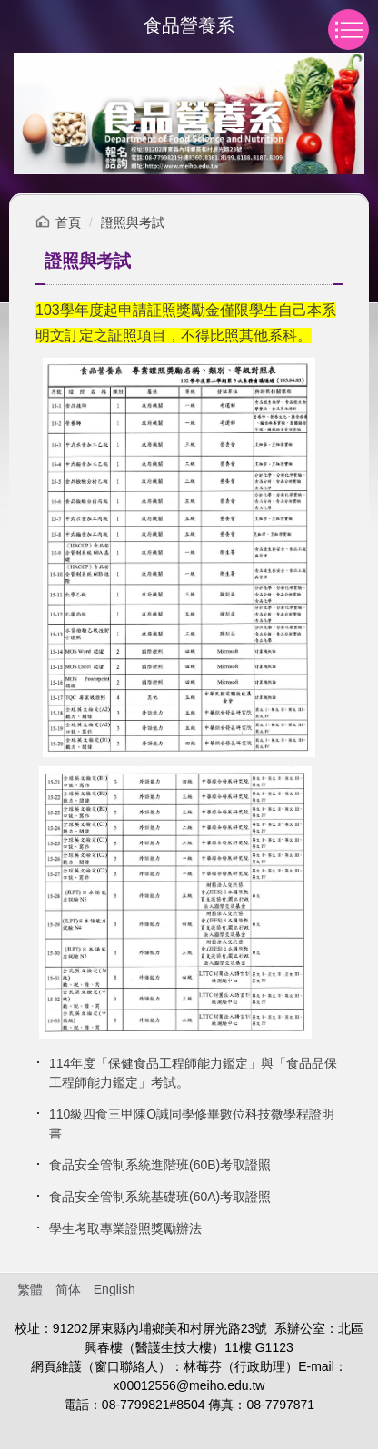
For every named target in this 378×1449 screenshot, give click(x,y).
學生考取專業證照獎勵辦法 (125, 1228)
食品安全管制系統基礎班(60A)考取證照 (160, 1196)
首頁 (68, 222)
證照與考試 (132, 222)
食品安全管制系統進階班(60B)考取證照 (160, 1165)
